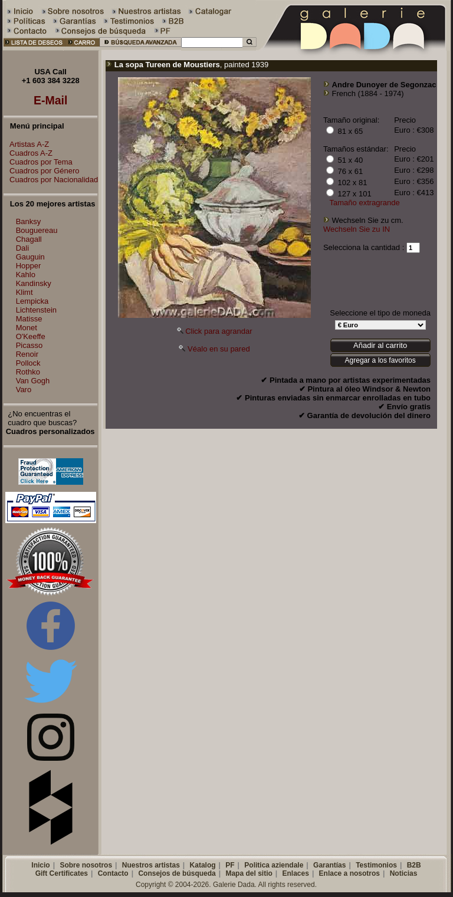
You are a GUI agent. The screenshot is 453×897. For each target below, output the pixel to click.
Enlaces (296, 873)
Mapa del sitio (248, 873)
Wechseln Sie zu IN (356, 229)
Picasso (29, 345)
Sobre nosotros (86, 865)
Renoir (27, 354)
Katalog (203, 865)
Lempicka (32, 301)
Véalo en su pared (219, 348)
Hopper (28, 265)
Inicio (40, 865)
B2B (414, 865)
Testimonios (376, 865)
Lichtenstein (36, 309)
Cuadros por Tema (38, 161)
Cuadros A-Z (28, 153)
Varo (24, 389)
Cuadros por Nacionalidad (51, 179)
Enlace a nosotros (349, 873)
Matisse (29, 318)
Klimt (24, 292)
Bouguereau (37, 230)
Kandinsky (33, 283)
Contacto (113, 873)
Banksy (28, 221)
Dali (22, 248)
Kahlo (25, 274)
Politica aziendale (273, 865)
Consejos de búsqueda (176, 873)
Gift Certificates (61, 873)
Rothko (28, 371)
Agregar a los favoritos (380, 360)
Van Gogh (33, 380)
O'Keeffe (30, 336)
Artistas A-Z (26, 144)
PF (229, 865)
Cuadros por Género (42, 170)
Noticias (404, 873)
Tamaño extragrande (365, 202)
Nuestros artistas (151, 865)
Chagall (29, 239)
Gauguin (30, 256)
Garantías (329, 865)
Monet (26, 327)
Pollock (28, 363)
